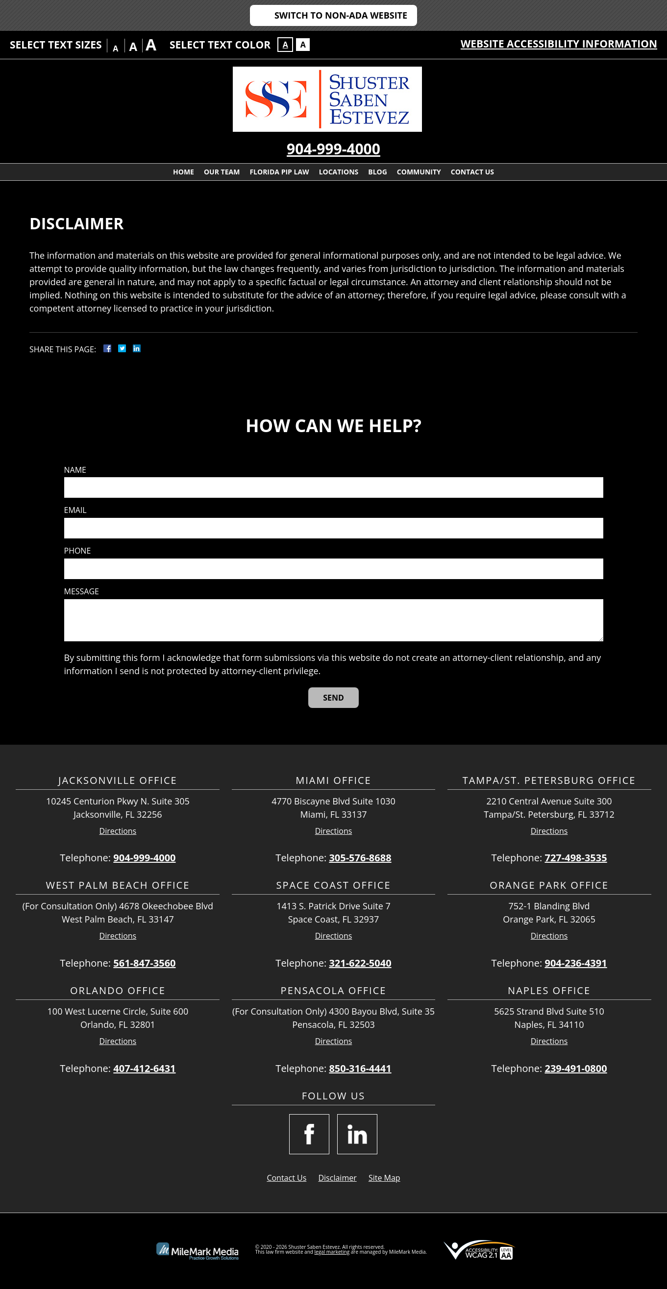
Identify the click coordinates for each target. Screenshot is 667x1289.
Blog (377, 171)
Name (75, 470)
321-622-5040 (360, 963)
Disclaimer (337, 1177)
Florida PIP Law (279, 171)
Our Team (222, 171)
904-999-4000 (333, 149)
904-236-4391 (575, 963)
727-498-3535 (575, 857)
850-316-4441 (360, 1068)
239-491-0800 (575, 1068)
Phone (77, 551)
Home (183, 171)
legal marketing (332, 1251)
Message (81, 591)
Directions (118, 831)
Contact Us (472, 171)
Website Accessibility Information (559, 43)
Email (75, 510)
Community (419, 171)
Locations (339, 171)
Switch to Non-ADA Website (340, 15)
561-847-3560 (144, 963)
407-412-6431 (144, 1068)
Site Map (384, 1177)
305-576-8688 (360, 857)
